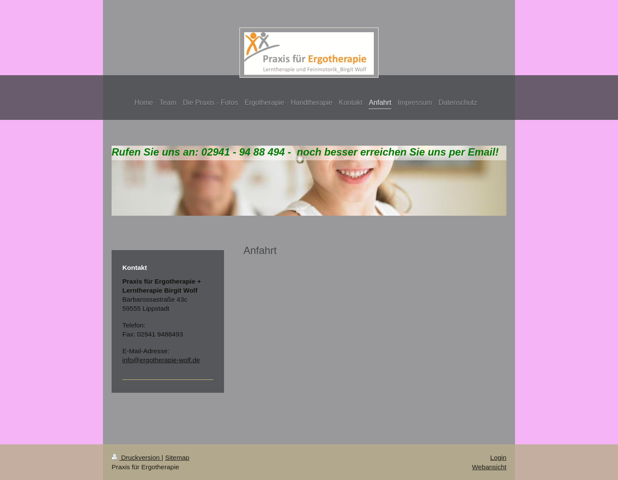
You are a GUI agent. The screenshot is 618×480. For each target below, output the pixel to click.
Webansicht (489, 467)
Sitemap (177, 457)
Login (498, 457)
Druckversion (136, 457)
